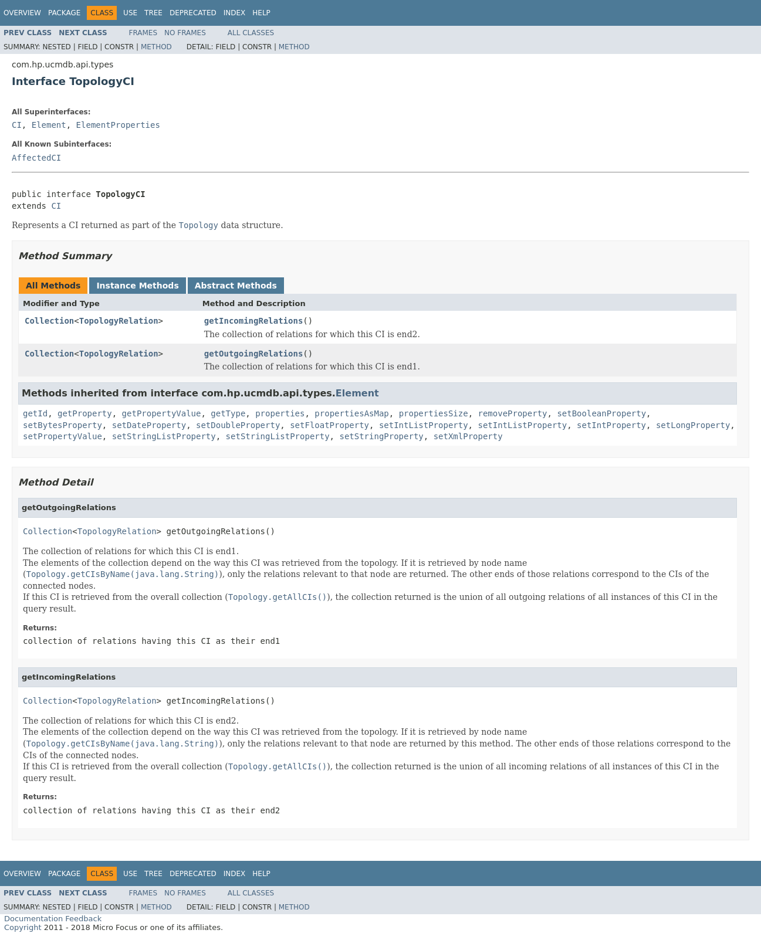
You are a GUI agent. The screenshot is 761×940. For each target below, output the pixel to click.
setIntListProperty (423, 425)
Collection (49, 320)
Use (130, 13)
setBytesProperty (62, 425)
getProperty (85, 413)
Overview (22, 13)
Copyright (23, 927)
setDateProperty (149, 425)
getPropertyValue (161, 413)
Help (261, 13)
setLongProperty (693, 425)
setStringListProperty (164, 436)
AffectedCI (36, 157)
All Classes (251, 33)
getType (228, 413)
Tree (153, 13)
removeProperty (512, 413)
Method (156, 47)
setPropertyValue (62, 436)
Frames (143, 33)
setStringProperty (381, 436)
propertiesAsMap (351, 413)
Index (235, 13)
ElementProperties (118, 125)
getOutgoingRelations (253, 353)
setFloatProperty (329, 425)
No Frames (185, 33)
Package (64, 13)
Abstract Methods (236, 285)
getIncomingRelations (253, 320)
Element (49, 125)
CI (17, 125)
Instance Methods (137, 285)
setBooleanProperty (601, 413)
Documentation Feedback (53, 918)
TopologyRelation (118, 320)
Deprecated (193, 13)
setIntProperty (611, 425)
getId (35, 413)
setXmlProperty (468, 436)
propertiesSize (433, 413)
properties (280, 413)
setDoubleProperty (238, 425)
